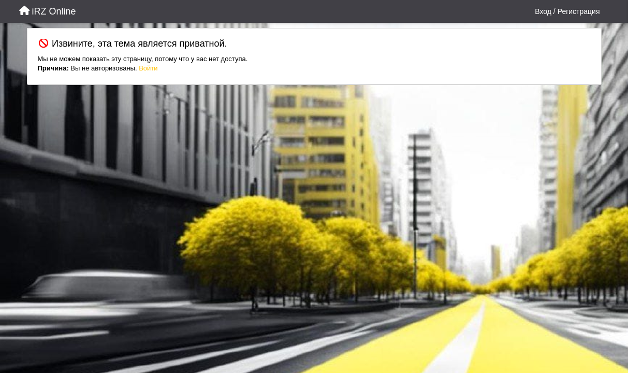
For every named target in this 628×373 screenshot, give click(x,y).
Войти (148, 68)
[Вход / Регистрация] (567, 11)
